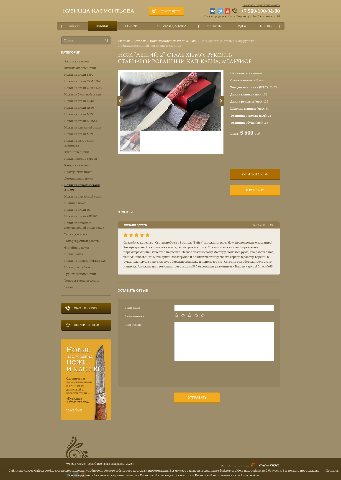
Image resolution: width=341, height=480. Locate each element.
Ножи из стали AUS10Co (81, 216)
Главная (75, 26)
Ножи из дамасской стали (83, 196)
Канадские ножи (76, 165)
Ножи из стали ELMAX (80, 121)
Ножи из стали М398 (79, 134)
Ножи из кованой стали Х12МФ (173, 41)
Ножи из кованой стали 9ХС (85, 260)
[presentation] (209, 372)
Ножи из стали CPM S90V (82, 81)
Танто (68, 287)
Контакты (214, 26)
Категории (70, 52)
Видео (241, 26)
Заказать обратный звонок (261, 5)
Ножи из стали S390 (78, 74)
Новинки (130, 26)
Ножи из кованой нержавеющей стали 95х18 (84, 225)
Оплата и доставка (171, 26)
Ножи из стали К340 (79, 101)
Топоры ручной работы (82, 241)
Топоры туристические (81, 280)
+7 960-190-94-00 (260, 11)
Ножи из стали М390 (79, 114)
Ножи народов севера (80, 158)
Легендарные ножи (78, 178)
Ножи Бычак (73, 254)
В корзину (255, 190)
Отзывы (266, 26)
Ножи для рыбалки (78, 267)
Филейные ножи (76, 247)
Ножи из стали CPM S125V (83, 88)
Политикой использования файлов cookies (227, 475)
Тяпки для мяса (75, 234)
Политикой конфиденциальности (166, 475)
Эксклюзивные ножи (80, 68)
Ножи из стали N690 (79, 107)
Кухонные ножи (76, 152)
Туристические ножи (80, 274)
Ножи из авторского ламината (79, 143)
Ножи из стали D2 (77, 209)
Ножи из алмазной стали (82, 127)
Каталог (102, 26)
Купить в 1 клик (255, 174)
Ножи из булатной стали (82, 94)
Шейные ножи (75, 203)
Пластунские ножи (78, 172)
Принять (332, 470)
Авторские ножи (76, 61)
